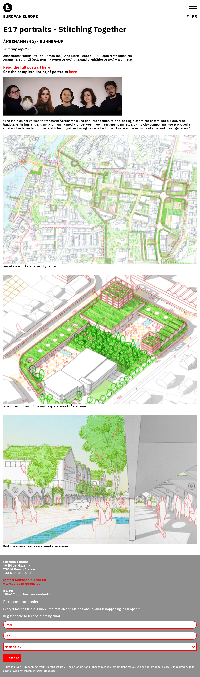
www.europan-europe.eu (21, 583)
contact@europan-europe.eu (24, 579)
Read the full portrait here (26, 67)
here (73, 71)
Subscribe (12, 657)
